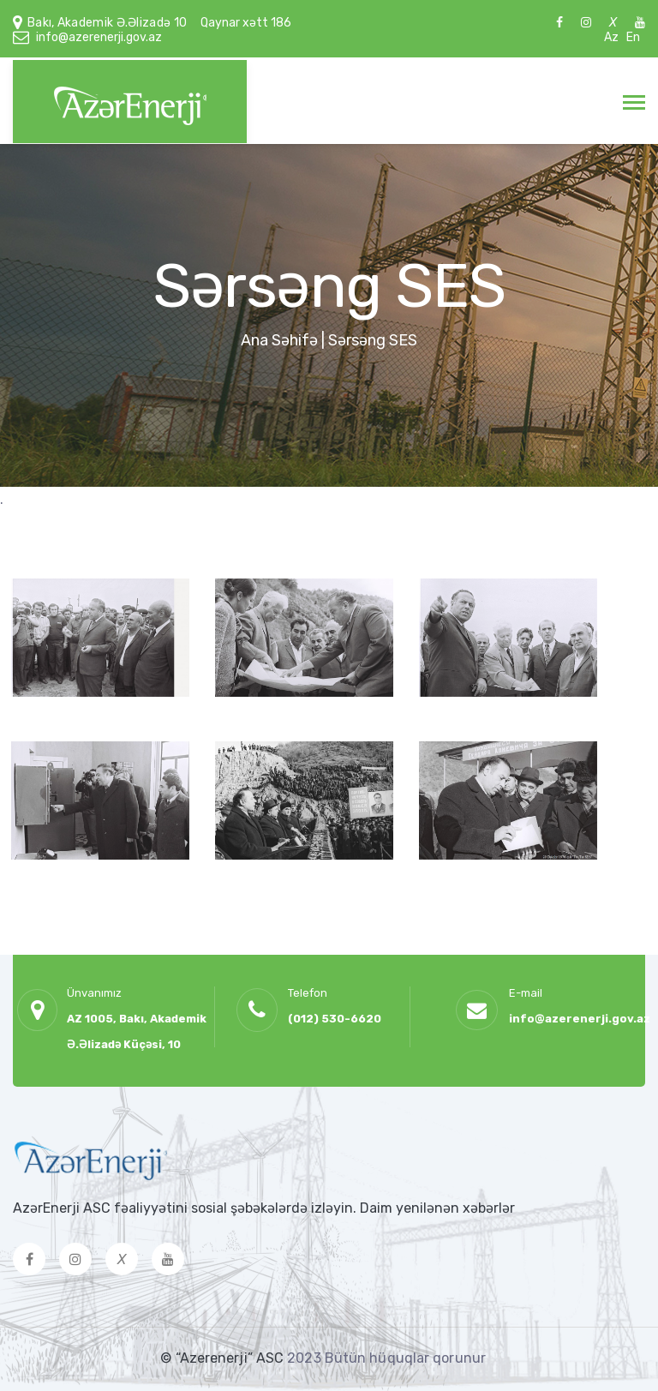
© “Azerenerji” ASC (223, 1358)
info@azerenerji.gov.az (99, 37)
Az (611, 37)
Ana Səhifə (279, 340)
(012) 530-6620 (334, 1018)
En (633, 37)
